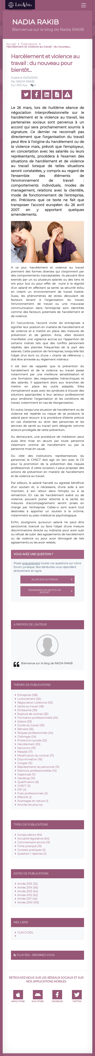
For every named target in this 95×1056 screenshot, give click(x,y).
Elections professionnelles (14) (37, 770)
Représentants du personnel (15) (38, 767)
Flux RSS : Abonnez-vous (36, 955)
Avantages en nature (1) (32, 801)
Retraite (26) (25, 729)
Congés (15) (24, 763)
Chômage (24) (26, 736)
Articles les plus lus (29, 804)
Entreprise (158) (27, 695)
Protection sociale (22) (32, 740)
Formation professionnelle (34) (37, 717)
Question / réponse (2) (32, 853)
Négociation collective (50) (35, 702)
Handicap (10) (26, 778)
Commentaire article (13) (33, 842)
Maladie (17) (25, 751)
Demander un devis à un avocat (51, 591)
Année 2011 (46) (27, 898)
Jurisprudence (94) (29, 834)
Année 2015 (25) (27, 883)
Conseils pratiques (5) (31, 850)
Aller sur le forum (53, 579)
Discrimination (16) (29, 759)
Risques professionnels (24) (35, 733)
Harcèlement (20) (28, 744)
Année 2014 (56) (27, 887)
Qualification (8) (28, 782)
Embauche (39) (27, 710)
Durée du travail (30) (31, 725)
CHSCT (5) (24, 786)
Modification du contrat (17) (35, 755)
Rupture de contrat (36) (33, 714)
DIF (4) (21, 789)
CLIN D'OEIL (25, 932)
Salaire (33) (24, 721)
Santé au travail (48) (30, 706)
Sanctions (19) (26, 748)
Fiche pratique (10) (29, 846)
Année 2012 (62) (27, 895)
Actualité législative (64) (33, 838)
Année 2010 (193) (28, 902)
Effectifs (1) (24, 797)
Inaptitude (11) (26, 774)
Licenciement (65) (29, 699)
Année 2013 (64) (27, 891)
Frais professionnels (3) (32, 793)
